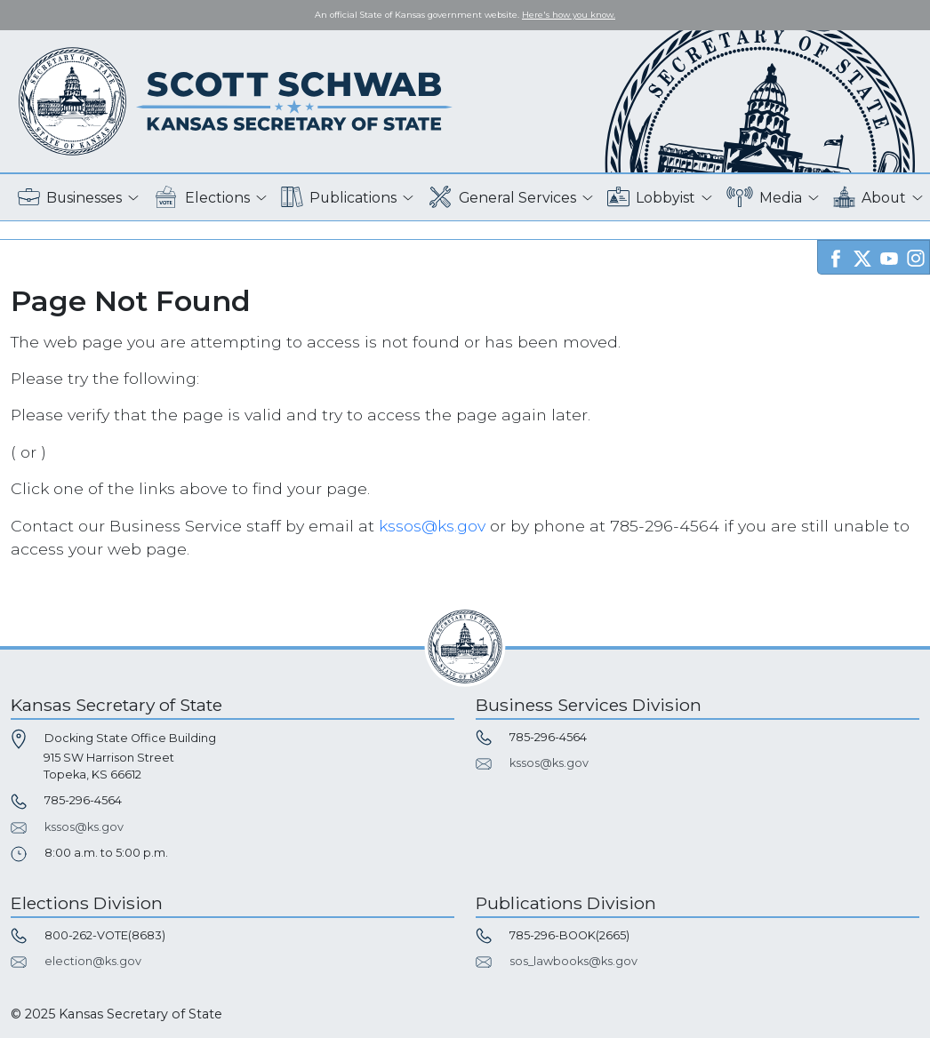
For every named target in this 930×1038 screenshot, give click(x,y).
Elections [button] (201, 197)
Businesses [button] (70, 197)
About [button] (869, 197)
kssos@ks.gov (432, 525)
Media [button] (764, 197)
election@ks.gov (92, 961)
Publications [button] (339, 197)
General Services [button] (502, 197)
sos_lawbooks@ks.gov (573, 961)
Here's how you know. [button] (568, 15)
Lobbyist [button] (651, 197)
